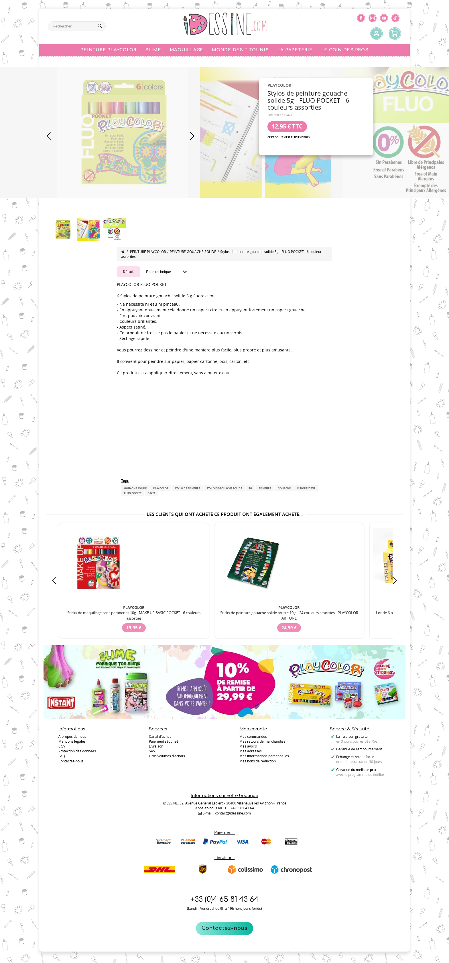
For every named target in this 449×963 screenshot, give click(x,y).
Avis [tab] (186, 271)
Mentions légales (72, 741)
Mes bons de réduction (257, 761)
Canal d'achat (160, 736)
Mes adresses (250, 751)
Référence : (275, 115)
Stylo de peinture (187, 488)
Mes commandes (253, 736)
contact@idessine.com (233, 813)
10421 (151, 493)
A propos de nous (72, 736)
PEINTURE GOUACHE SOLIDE (193, 251)
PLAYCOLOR (160, 488)
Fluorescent (306, 488)
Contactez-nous (225, 928)
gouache (284, 488)
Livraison (156, 746)
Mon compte (253, 729)
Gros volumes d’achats (167, 756)
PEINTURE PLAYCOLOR (148, 251)
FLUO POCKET (132, 493)
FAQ (61, 756)
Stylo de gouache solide (224, 488)
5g (250, 488)
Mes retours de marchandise (262, 741)
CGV (61, 746)
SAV (152, 751)
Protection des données (77, 751)
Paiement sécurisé (163, 741)
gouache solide (135, 488)
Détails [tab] (128, 271)
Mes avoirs (248, 746)
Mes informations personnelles (264, 756)
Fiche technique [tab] (158, 271)
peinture (265, 488)
